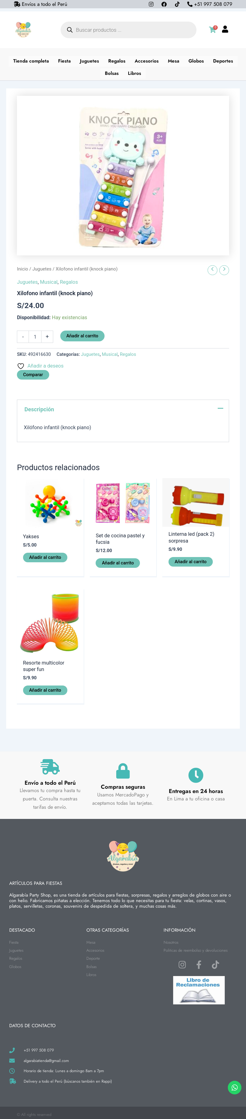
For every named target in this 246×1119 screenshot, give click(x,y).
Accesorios (147, 60)
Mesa (174, 60)
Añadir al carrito (82, 333)
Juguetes (89, 60)
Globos (197, 60)
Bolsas (112, 70)
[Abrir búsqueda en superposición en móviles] (129, 29)
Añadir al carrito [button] (45, 554)
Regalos (117, 60)
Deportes (224, 60)
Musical (49, 279)
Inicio (22, 266)
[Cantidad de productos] (35, 334)
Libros (134, 70)
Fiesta (64, 60)
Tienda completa (29, 60)
